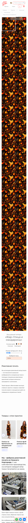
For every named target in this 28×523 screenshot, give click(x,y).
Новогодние (18, 346)
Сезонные (10, 346)
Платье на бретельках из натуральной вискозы (7, 444)
